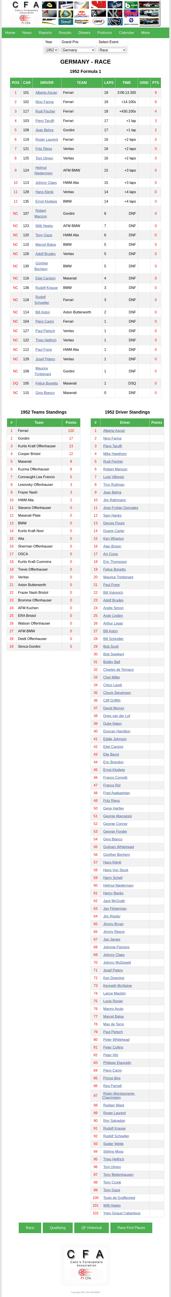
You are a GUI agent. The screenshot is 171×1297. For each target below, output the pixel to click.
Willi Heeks (44, 226)
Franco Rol (112, 785)
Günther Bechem (116, 855)
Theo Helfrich (45, 340)
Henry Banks (113, 893)
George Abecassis (117, 816)
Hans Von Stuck (115, 870)
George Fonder (115, 831)
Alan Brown (112, 546)
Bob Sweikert (113, 654)
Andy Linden (113, 616)
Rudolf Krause (46, 288)
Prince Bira (112, 1078)
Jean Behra (44, 130)
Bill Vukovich (113, 592)
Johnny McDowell (117, 962)
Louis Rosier (113, 1001)
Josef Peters (45, 359)
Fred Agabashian (116, 793)
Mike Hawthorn (115, 454)
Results (65, 33)
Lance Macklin (114, 993)
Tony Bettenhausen (118, 1175)
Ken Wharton (113, 538)
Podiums (104, 33)
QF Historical (91, 1228)
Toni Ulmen (44, 158)
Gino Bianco (45, 393)
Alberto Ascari (46, 92)
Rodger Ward (113, 1105)
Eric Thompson (115, 562)
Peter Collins (113, 1047)
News (27, 33)
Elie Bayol (111, 754)
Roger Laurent (46, 139)
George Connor (115, 824)
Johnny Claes (46, 183)
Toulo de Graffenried (119, 1198)
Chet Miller (111, 677)
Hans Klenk (44, 192)
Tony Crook (112, 1182)
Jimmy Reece (114, 932)
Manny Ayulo (113, 1009)
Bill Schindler (113, 639)
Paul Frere (43, 350)
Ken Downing (113, 978)
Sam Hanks (112, 515)
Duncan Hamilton (116, 731)
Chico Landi (112, 685)
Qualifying (57, 1228)
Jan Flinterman (115, 908)
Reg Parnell (112, 1086)
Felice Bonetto (46, 383)
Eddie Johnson (115, 739)
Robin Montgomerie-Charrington (118, 1095)
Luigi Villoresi (113, 477)
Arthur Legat (113, 623)
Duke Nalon (112, 723)
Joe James (111, 939)
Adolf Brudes (45, 254)
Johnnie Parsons (116, 947)
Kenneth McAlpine (117, 986)
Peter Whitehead (116, 1040)
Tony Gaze (43, 235)
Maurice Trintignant (118, 577)
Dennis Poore (114, 523)
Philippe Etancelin (117, 1063)
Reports (45, 33)
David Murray (113, 708)
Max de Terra (113, 1024)
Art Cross (110, 554)
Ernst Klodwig (46, 201)
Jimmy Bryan (113, 924)
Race (30, 1228)
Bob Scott (111, 646)
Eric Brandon (113, 762)
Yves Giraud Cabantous (122, 1213)
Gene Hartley (113, 808)
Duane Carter (114, 531)
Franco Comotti (115, 777)
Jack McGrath (114, 901)
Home (10, 33)
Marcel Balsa (45, 244)
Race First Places (131, 1228)
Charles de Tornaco (118, 670)
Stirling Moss (113, 1151)
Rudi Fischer (45, 111)
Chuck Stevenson (117, 693)
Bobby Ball (111, 662)
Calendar (126, 33)
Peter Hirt (110, 1055)
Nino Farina (44, 102)
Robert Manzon (115, 469)
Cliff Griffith (112, 700)
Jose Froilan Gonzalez (120, 508)
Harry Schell (113, 878)
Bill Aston (42, 312)
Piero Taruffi (44, 121)
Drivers (84, 33)
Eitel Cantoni (45, 278)
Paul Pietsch (45, 331)
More (145, 33)
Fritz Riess (43, 149)
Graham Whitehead (118, 847)
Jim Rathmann (114, 500)
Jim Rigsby (112, 916)
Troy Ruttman (114, 485)
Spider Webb (113, 1144)
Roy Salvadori (114, 1121)
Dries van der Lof (116, 716)
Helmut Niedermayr (118, 885)
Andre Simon (113, 608)
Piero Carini (44, 321)
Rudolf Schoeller (116, 1136)
